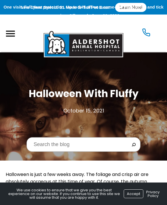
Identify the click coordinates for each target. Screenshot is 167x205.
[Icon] (146, 33)
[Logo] (83, 33)
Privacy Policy (153, 193)
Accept (133, 193)
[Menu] (10, 33)
